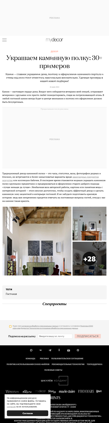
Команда (30, 359)
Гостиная (11, 294)
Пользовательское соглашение (67, 359)
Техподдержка (94, 364)
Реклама (44, 359)
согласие (11, 406)
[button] (89, 259)
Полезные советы (53, 370)
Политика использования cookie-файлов (28, 364)
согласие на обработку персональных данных (40, 326)
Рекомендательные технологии (68, 364)
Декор (54, 51)
